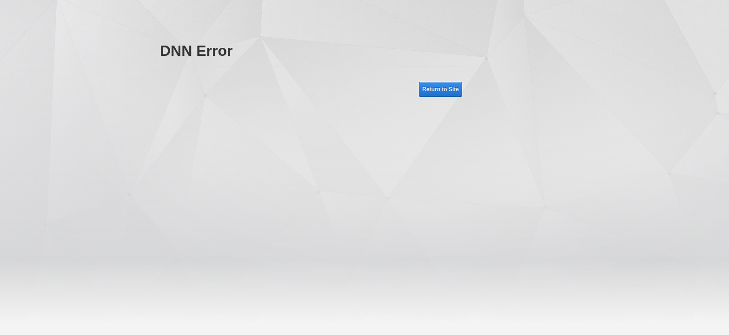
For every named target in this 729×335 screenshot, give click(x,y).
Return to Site (440, 89)
